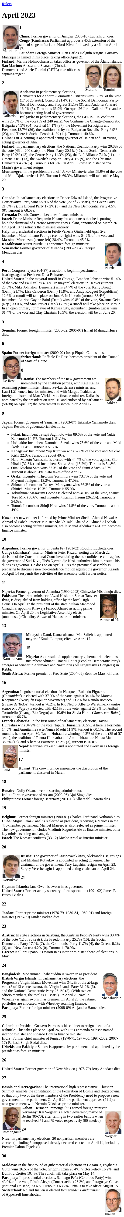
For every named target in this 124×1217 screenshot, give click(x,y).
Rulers (7, 4)
